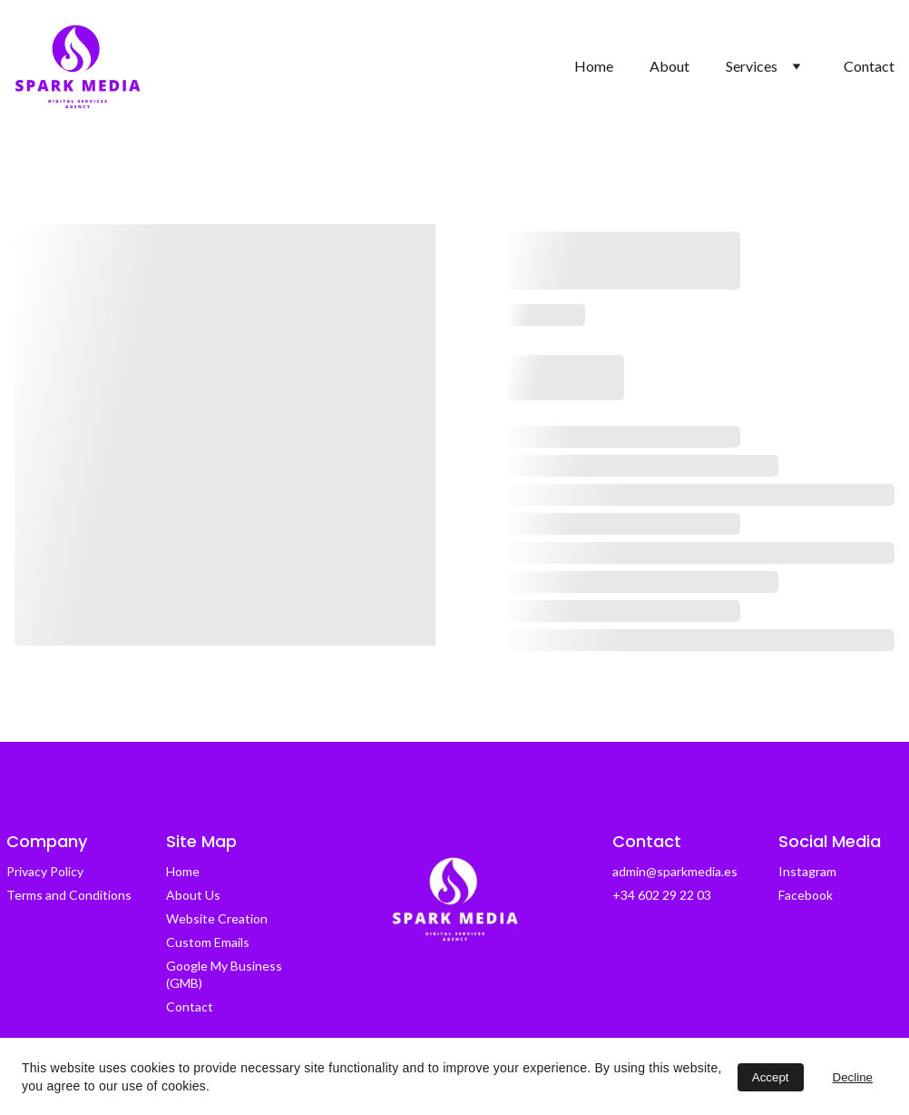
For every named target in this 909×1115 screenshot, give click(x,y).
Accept (770, 1077)
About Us (193, 895)
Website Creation (217, 918)
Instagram (807, 871)
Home (593, 65)
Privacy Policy (44, 871)
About (669, 65)
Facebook (805, 895)
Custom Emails (207, 942)
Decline (853, 1077)
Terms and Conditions (69, 895)
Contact (869, 65)
